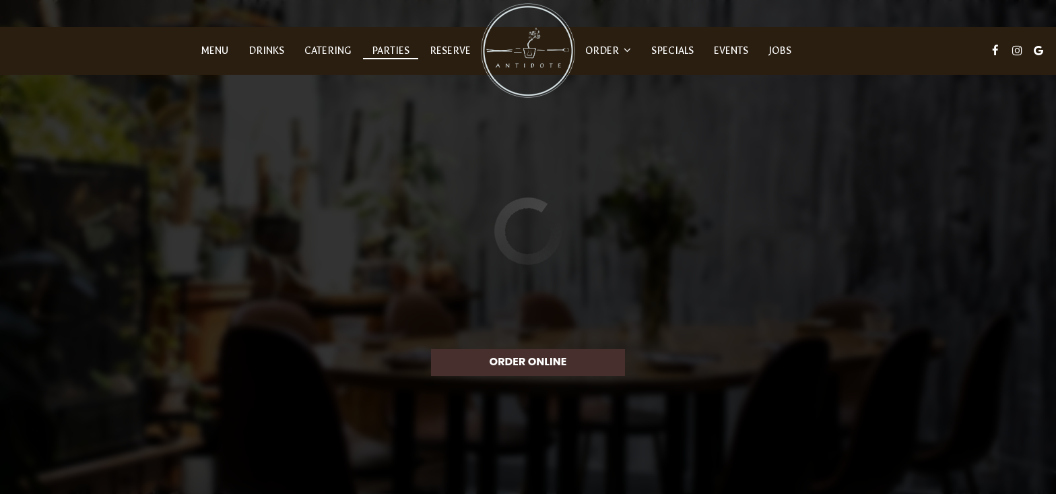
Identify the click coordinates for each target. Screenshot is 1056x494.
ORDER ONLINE (528, 361)
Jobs (779, 50)
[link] (528, 50)
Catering (328, 50)
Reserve (450, 50)
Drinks (266, 50)
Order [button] (608, 50)
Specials (672, 50)
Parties (390, 50)
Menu (214, 50)
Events (731, 50)
